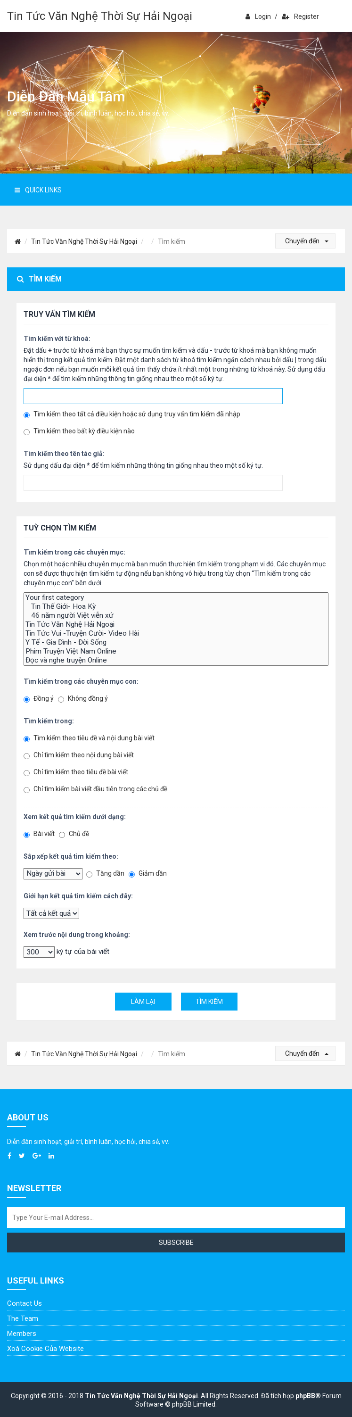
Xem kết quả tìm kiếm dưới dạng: (75, 816)
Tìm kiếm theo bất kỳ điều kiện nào (79, 431)
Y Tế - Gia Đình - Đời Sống (176, 642)
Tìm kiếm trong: (49, 721)
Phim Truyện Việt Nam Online (176, 651)
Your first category (176, 597)
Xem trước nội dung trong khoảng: (77, 934)
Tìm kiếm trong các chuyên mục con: (81, 681)
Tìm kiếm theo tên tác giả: (64, 453)
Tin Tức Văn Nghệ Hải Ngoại (176, 624)
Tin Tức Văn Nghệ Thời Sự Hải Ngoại (99, 16)
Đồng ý (39, 699)
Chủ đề (74, 834)
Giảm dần (148, 874)
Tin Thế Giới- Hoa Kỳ (176, 606)
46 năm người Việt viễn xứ (176, 615)
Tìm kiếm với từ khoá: (57, 338)
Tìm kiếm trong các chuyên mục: (74, 552)
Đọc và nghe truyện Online (176, 660)
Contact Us (24, 1303)
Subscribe (176, 1242)
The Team (22, 1318)
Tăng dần (105, 874)
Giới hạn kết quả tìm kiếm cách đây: (78, 896)
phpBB (305, 1396)
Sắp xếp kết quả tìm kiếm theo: (71, 856)
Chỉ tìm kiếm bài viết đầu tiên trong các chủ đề (95, 789)
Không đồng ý (83, 699)
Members (21, 1333)
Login (258, 16)
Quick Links (38, 190)
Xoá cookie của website (45, 1348)
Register (300, 16)
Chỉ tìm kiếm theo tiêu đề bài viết (76, 772)
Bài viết (39, 834)
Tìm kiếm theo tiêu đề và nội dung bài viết (89, 738)
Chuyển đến (306, 241)
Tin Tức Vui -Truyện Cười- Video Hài (176, 633)
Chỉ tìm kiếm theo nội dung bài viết (79, 755)
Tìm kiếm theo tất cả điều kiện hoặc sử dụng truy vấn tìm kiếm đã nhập (132, 414)
